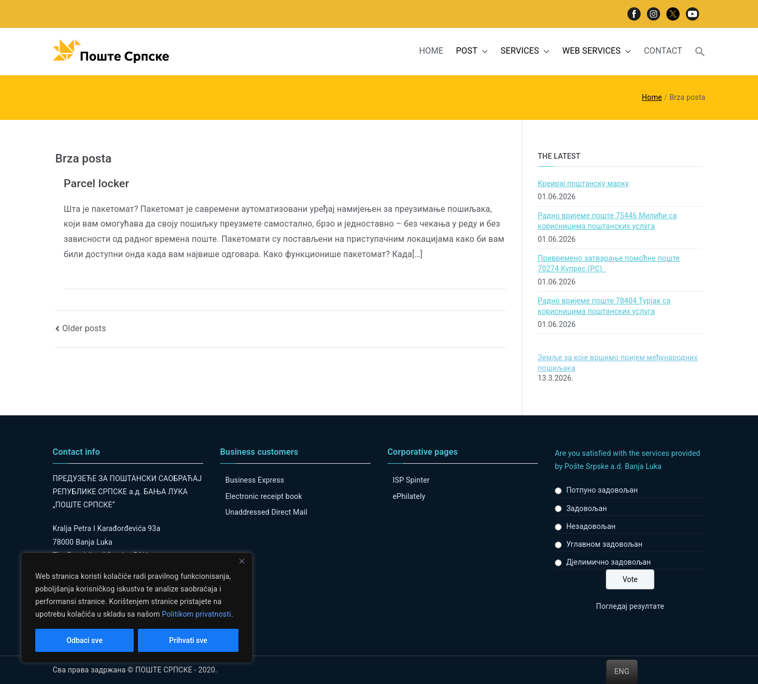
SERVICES (525, 51)
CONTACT (663, 51)
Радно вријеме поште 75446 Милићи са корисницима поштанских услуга (607, 220)
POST (472, 51)
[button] (482, 51)
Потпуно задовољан (602, 490)
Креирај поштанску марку (583, 183)
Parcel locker (96, 183)
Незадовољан (591, 526)
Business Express (254, 480)
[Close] (241, 561)
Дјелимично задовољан (608, 562)
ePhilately (409, 496)
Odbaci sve (84, 640)
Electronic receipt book (263, 496)
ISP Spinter (411, 480)
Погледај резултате (630, 606)
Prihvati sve (188, 640)
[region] (137, 608)
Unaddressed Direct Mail (266, 512)
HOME (431, 51)
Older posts (84, 328)
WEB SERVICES (596, 51)
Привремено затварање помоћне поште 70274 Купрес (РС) (609, 263)
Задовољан (586, 508)
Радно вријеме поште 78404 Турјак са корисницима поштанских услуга (604, 306)
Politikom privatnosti (196, 614)
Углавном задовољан (604, 544)
